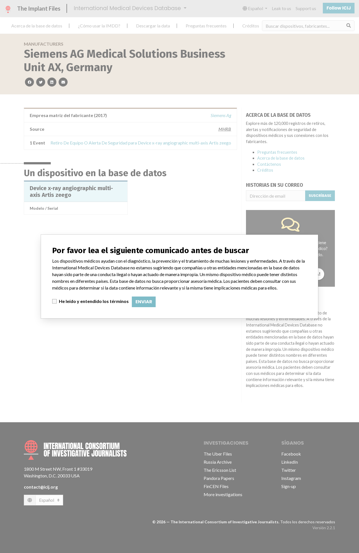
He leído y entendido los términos (94, 301)
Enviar (143, 301)
